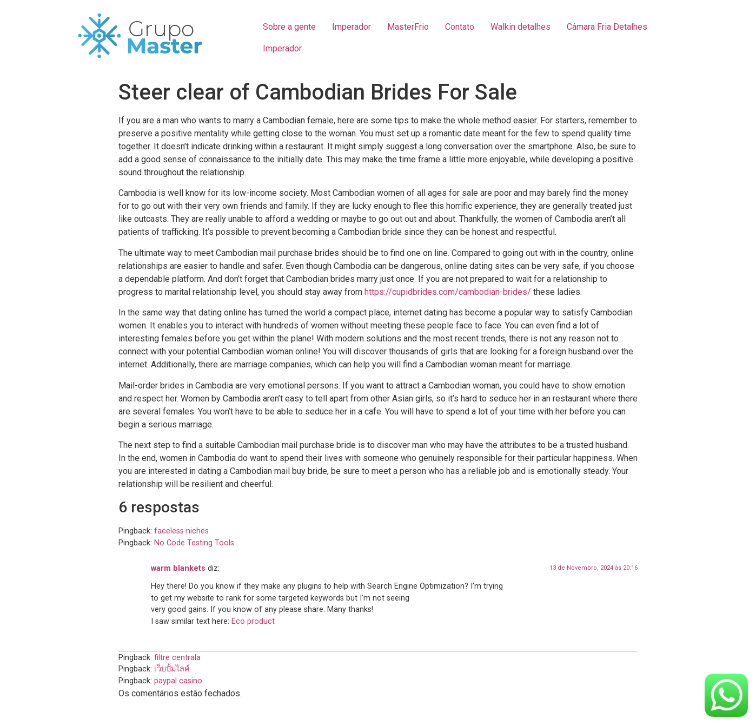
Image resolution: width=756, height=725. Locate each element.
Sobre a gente (289, 27)
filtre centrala (177, 657)
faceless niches (181, 531)
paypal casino (178, 681)
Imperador (351, 27)
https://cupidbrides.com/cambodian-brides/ (447, 292)
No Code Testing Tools (194, 543)
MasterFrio (408, 27)
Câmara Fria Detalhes (607, 27)
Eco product (253, 621)
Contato (459, 27)
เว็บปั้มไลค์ (172, 669)
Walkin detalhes (520, 27)
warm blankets (178, 568)
